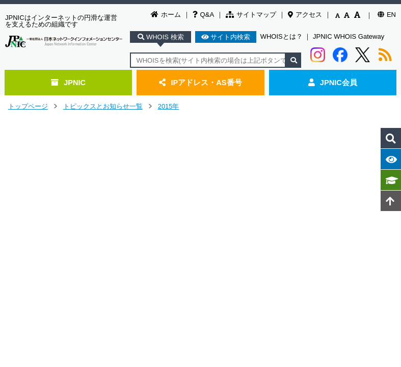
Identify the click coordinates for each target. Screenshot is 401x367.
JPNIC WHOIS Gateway (348, 36)
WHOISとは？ (281, 36)
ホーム (166, 14)
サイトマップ (251, 14)
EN (387, 14)
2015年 (168, 106)
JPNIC (68, 82)
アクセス (305, 14)
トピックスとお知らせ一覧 (103, 106)
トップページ (28, 106)
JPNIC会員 (332, 82)
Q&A (203, 14)
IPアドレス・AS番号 (200, 82)
